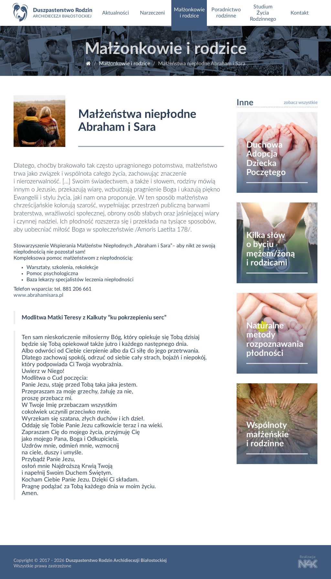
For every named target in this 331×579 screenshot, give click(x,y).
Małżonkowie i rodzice (189, 12)
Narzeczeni (152, 13)
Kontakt (300, 13)
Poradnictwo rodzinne (226, 12)
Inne (245, 102)
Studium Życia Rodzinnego (263, 13)
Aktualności (115, 13)
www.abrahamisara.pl (38, 295)
